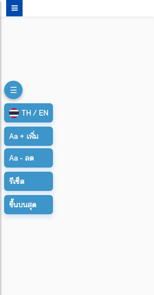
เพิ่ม (23, 136)
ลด (21, 157)
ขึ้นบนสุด (22, 204)
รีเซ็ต (16, 181)
